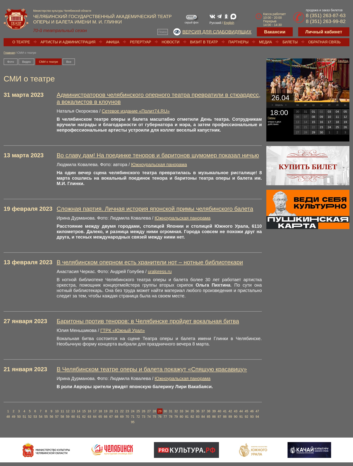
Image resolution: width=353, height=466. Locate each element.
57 (57, 416)
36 (198, 411)
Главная (9, 52)
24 (133, 411)
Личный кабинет (323, 31)
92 (246, 416)
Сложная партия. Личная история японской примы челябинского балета (155, 208)
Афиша (112, 42)
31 (170, 411)
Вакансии (275, 31)
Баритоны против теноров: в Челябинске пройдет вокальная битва (148, 321)
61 (78, 416)
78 (170, 416)
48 (8, 416)
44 (241, 411)
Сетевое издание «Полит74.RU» (136, 111)
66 (105, 416)
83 (198, 416)
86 (214, 416)
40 (219, 411)
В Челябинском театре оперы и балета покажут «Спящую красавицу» (152, 369)
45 (246, 411)
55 (46, 416)
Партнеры (238, 42)
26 (143, 411)
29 (160, 411)
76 (160, 416)
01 (313, 111)
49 (13, 416)
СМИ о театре (48, 61)
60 (73, 416)
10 (57, 411)
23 (127, 411)
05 (345, 111)
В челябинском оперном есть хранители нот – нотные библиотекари (150, 262)
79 (176, 416)
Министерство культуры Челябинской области (62, 10)
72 (138, 416)
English (229, 23)
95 (133, 422)
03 (329, 111)
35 (192, 411)
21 (116, 411)
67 (111, 416)
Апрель (279, 105)
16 (89, 411)
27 (149, 411)
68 (116, 416)
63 (89, 416)
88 (225, 416)
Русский (215, 23)
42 (230, 411)
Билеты (290, 42)
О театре (21, 42)
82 (192, 416)
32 (176, 411)
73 (143, 416)
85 (208, 416)
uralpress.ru (160, 271)
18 (100, 411)
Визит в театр (204, 42)
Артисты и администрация (68, 42)
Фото (10, 61)
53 (35, 416)
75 (154, 416)
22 (122, 411)
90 (235, 416)
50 (19, 416)
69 (122, 416)
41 (225, 411)
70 (127, 416)
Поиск (162, 32)
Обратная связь (324, 42)
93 (252, 416)
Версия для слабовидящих (216, 31)
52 (30, 416)
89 (230, 416)
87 (219, 416)
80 (181, 416)
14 (78, 411)
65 (100, 416)
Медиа (265, 42)
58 (62, 416)
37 (203, 411)
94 (257, 416)
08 (313, 116)
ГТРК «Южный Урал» (122, 330)
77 (165, 416)
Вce (68, 61)
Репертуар (140, 42)
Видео (26, 61)
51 (24, 416)
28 (154, 411)
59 (68, 416)
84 (203, 416)
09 (321, 116)
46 (252, 411)
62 (84, 416)
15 (84, 411)
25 (138, 411)
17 (95, 411)
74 (149, 416)
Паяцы (271, 117)
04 (337, 111)
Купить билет (308, 167)
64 (95, 416)
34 (187, 411)
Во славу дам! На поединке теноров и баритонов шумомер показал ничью (158, 155)
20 (111, 411)
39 (214, 411)
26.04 (280, 98)
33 (181, 411)
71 (133, 416)
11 (62, 411)
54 (40, 416)
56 (51, 416)
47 (257, 411)
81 (187, 416)
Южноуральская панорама (159, 164)
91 (241, 416)
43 (235, 411)
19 (105, 411)
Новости (170, 42)
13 (73, 411)
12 (68, 411)
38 (208, 411)
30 (165, 411)
